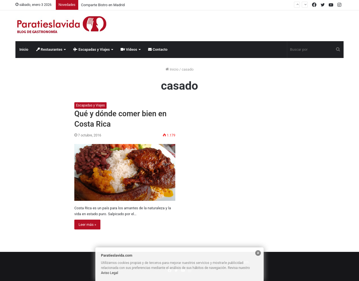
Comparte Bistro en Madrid (103, 5)
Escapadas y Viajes (91, 49)
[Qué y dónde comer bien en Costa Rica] (124, 172)
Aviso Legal (109, 273)
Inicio (23, 49)
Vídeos (129, 49)
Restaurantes (49, 49)
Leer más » (87, 224)
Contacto (157, 49)
